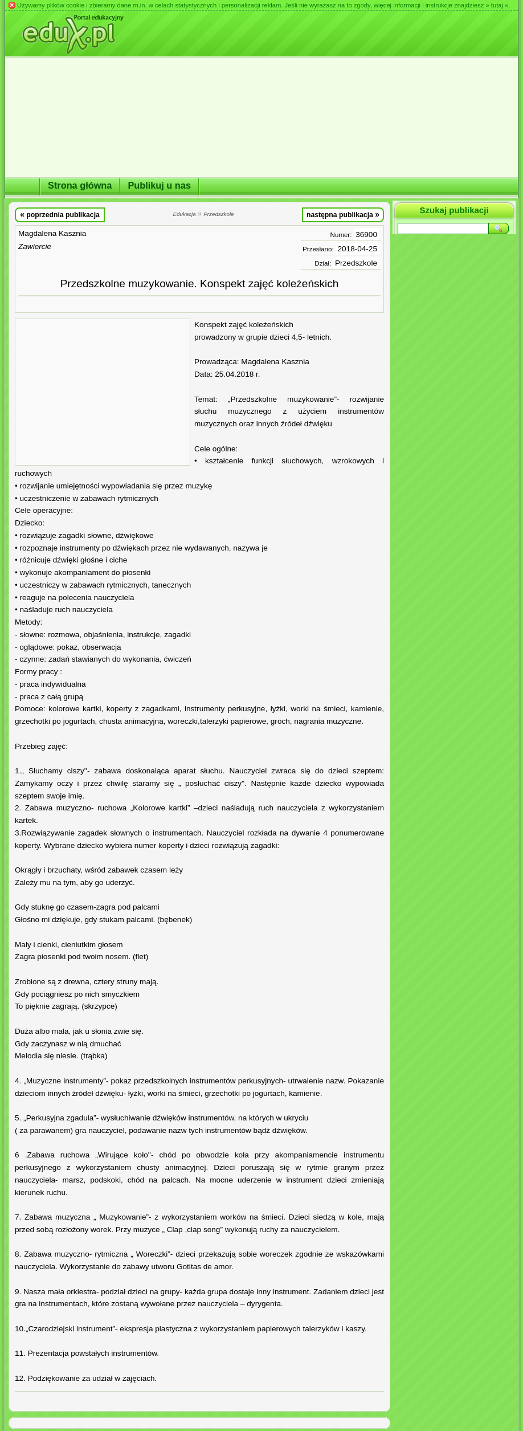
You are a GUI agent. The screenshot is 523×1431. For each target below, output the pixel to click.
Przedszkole (356, 263)
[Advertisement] (102, 392)
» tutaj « (496, 5)
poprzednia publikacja (60, 214)
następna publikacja (343, 214)
